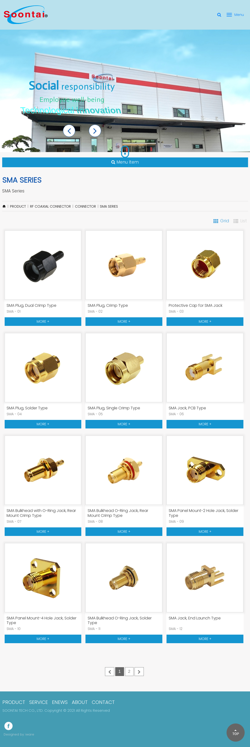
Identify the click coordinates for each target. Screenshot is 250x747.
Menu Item (125, 162)
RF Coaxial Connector (50, 206)
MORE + (43, 321)
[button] (69, 131)
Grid (224, 221)
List (243, 221)
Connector (85, 206)
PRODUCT (18, 206)
